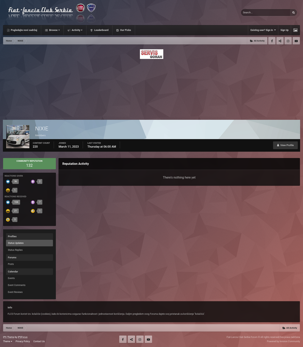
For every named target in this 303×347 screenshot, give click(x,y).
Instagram (288, 40)
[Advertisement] (151, 88)
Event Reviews (15, 292)
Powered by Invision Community (283, 341)
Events (11, 278)
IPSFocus (22, 337)
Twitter (280, 40)
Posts (11, 264)
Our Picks (125, 30)
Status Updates (16, 243)
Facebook (272, 40)
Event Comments (17, 285)
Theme (7, 341)
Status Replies (15, 250)
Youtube (296, 40)
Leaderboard (101, 30)
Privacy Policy (23, 341)
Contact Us (39, 341)
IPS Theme (8, 337)
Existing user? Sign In (263, 30)
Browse (54, 30)
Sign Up (285, 30)
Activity (77, 30)
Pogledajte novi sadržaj (23, 30)
